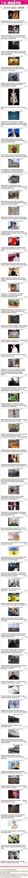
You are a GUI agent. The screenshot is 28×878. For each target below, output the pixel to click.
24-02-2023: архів (14, 7)
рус (5, 3)
